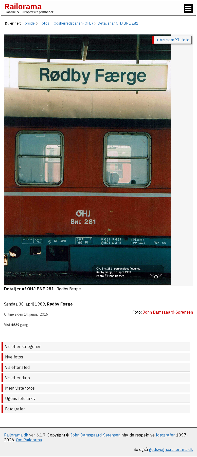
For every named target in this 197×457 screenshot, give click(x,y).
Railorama (23, 6)
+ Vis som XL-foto (172, 40)
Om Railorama (29, 439)
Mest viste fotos (20, 388)
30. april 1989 (32, 304)
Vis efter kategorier (23, 346)
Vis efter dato (17, 377)
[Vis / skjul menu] (188, 8)
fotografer (165, 434)
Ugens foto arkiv (20, 398)
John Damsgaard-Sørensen (95, 434)
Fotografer (15, 408)
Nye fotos (14, 356)
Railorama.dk (16, 434)
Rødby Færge (60, 304)
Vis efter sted (17, 367)
